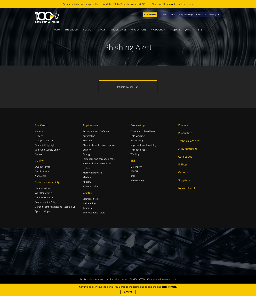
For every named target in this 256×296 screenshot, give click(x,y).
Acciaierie (89, 279)
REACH (134, 171)
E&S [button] (200, 29)
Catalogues (185, 156)
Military (87, 181)
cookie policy (170, 279)
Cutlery (87, 149)
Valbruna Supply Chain (47, 149)
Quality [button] (189, 29)
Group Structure (44, 140)
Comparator (150, 14)
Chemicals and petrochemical (99, 145)
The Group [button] (71, 29)
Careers (183, 172)
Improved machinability (143, 145)
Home (57, 29)
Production (158, 29)
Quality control (43, 166)
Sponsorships (42, 211)
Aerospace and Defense (96, 131)
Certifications (42, 171)
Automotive (89, 135)
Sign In (172, 14)
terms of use (169, 286)
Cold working (137, 135)
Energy (86, 154)
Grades (102, 29)
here (171, 4)
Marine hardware (92, 172)
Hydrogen (88, 168)
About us (40, 131)
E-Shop (163, 14)
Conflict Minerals (44, 197)
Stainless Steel (91, 198)
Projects (175, 29)
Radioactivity (137, 180)
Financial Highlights (45, 145)
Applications (138, 29)
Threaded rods (138, 149)
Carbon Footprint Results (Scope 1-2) (55, 206)
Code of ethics (42, 188)
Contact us (201, 14)
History (39, 135)
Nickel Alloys (89, 203)
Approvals (40, 175)
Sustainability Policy (46, 202)
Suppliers (184, 180)
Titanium (88, 208)
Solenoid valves (91, 186)
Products (88, 29)
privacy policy (157, 279)
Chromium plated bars (142, 131)
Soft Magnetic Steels (94, 212)
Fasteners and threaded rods (99, 158)
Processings (118, 29)
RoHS (133, 175)
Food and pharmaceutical (97, 163)
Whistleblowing (43, 192)
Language (214, 14)
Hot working (137, 140)
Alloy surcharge (186, 14)
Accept (128, 292)
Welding (134, 154)
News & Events (187, 188)
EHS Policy (136, 166)
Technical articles (188, 141)
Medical (87, 177)
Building (87, 140)
